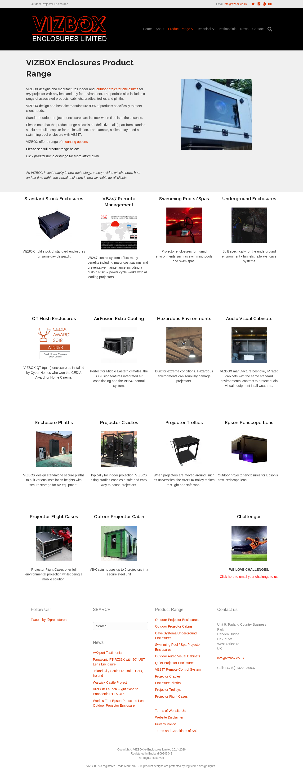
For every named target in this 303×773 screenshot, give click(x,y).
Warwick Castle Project (110, 682)
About (160, 29)
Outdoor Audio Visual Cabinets (177, 656)
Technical (204, 29)
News (244, 29)
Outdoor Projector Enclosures (177, 620)
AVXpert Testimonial (108, 653)
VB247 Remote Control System (178, 669)
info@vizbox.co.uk (235, 4)
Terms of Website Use (171, 711)
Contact (258, 29)
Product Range (179, 29)
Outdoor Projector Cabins (173, 626)
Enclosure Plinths (168, 683)
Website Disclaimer (169, 717)
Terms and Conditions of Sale (176, 731)
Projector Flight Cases (171, 696)
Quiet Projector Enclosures (175, 663)
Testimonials (227, 29)
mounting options (75, 142)
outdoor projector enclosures (116, 89)
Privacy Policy (165, 724)
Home (147, 29)
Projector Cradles (168, 676)
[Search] (269, 29)
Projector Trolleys (168, 690)
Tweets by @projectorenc (49, 620)
